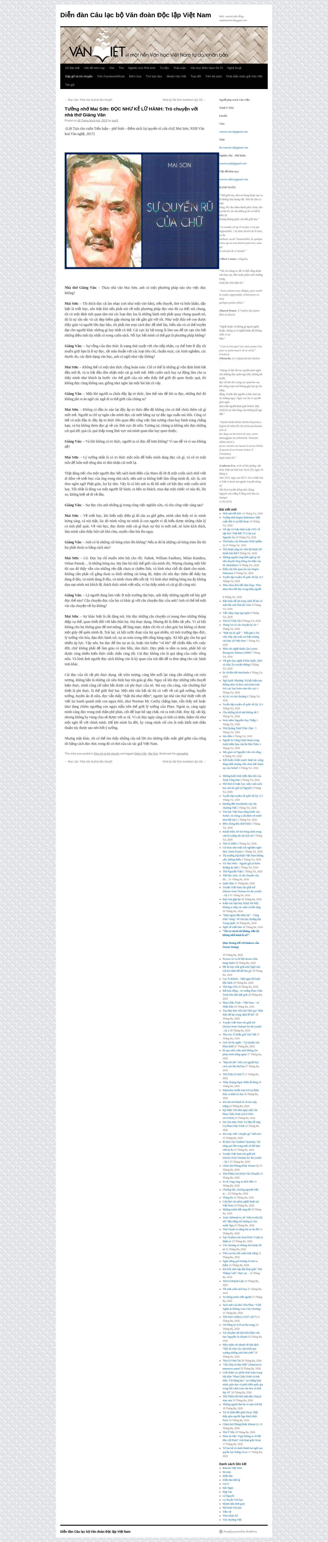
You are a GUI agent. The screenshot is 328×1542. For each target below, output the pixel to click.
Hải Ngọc (228, 1487)
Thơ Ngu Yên (230, 986)
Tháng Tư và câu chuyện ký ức (239, 624)
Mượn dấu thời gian (234, 1503)
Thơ (121, 68)
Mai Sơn (153, 753)
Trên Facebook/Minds (111, 76)
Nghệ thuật (234, 68)
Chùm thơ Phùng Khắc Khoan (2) (241, 1165)
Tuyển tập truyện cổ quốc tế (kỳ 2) (242, 704)
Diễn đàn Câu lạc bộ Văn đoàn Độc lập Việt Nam (135, 15)
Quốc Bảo (228, 883)
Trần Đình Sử (230, 1515)
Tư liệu (164, 68)
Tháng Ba (228, 1197)
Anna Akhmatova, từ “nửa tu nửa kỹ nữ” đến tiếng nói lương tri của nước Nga (242, 1221)
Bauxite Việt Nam (232, 1468)
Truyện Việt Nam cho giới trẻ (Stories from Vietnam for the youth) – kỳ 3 (242, 891)
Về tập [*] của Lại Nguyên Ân (241, 533)
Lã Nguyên (229, 1495)
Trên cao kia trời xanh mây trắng (240, 1253)
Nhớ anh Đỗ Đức (232, 513)
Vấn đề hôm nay (94, 68)
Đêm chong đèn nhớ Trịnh (237, 823)
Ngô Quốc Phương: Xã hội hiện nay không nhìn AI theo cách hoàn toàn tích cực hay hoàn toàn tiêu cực (242, 684)
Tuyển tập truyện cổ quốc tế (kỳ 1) (242, 795)
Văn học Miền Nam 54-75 (206, 68)
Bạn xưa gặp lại (232, 899)
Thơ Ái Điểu (230, 843)
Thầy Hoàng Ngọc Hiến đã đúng (240, 1082)
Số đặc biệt (72, 68)
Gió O (226, 1483)
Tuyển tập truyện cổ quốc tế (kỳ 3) (242, 577)
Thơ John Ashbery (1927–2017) (240, 1316)
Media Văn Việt (176, 76)
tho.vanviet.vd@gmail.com (233, 147)
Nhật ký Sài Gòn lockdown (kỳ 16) (184, 99)
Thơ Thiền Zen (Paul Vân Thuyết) (241, 1173)
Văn (111, 68)
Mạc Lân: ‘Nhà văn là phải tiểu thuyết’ (89, 99)
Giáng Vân (140, 753)
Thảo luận (179, 68)
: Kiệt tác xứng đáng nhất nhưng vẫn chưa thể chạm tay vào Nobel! (243, 764)
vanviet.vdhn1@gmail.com (233, 179)
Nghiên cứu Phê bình (141, 68)
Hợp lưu (227, 1491)
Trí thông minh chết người (237, 1297)
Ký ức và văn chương (234, 696)
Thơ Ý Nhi (228, 1432)
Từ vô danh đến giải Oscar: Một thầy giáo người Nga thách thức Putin (240, 1416)
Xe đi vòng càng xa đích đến (238, 1181)
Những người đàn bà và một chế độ (242, 1404)
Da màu (227, 1472)
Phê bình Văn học (232, 1507)
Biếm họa (135, 76)
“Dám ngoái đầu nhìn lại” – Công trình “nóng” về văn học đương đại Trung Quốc (242, 919)
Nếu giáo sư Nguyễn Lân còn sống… (243, 752)
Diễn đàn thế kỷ (231, 1479)
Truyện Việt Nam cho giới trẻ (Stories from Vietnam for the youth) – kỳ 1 (242, 1157)
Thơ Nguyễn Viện (233, 871)
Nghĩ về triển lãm (232, 927)
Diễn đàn (228, 1475)
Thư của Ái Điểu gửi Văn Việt (239, 1034)
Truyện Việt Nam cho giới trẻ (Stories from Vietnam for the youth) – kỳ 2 (242, 1026)
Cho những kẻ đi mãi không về (239, 712)
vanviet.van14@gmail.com (233, 131)
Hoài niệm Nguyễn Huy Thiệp (239, 720)
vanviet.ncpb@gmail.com (233, 163)
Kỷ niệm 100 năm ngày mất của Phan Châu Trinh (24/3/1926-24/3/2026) (240, 1114)
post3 (115, 120)
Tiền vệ (227, 1511)
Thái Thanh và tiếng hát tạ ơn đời (241, 1229)
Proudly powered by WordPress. (241, 1531)
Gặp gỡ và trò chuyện (79, 76)
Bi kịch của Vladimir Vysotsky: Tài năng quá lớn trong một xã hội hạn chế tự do (241, 1145)
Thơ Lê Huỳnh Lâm (233, 1281)
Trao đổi (195, 76)
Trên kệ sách (213, 76)
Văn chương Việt (232, 1519)
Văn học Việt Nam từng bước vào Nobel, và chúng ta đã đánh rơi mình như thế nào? (242, 815)
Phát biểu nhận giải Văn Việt (244, 76)
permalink (182, 753)
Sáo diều (227, 736)
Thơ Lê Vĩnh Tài (232, 620)
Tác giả (69, 84)
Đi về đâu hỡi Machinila (236, 672)
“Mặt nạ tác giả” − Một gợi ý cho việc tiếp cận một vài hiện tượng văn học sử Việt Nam (241, 636)
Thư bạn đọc (154, 76)
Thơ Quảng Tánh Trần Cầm (238, 728)
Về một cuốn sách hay (235, 1289)
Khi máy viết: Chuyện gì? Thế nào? (242, 1133)
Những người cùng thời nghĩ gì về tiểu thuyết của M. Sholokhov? (242, 561)
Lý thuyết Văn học (233, 1499)
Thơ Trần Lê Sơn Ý (233, 1074)
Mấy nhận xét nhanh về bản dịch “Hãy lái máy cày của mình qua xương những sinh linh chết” (241, 1348)
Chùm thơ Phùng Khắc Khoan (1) (241, 1424)
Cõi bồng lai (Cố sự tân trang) (239, 1324)
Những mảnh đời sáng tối (237, 1209)
